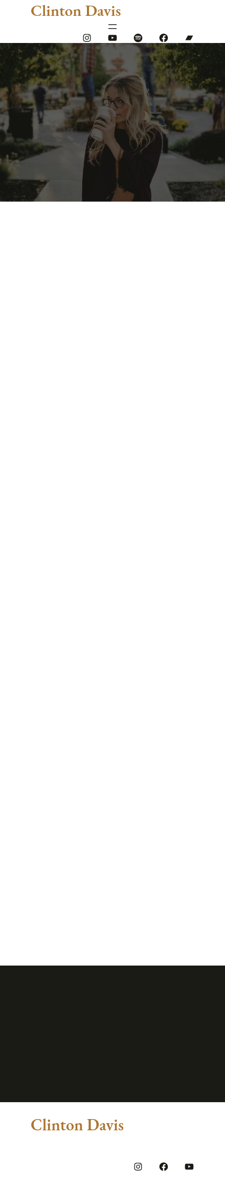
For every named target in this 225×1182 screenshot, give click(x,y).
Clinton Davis (76, 10)
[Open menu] (112, 26)
